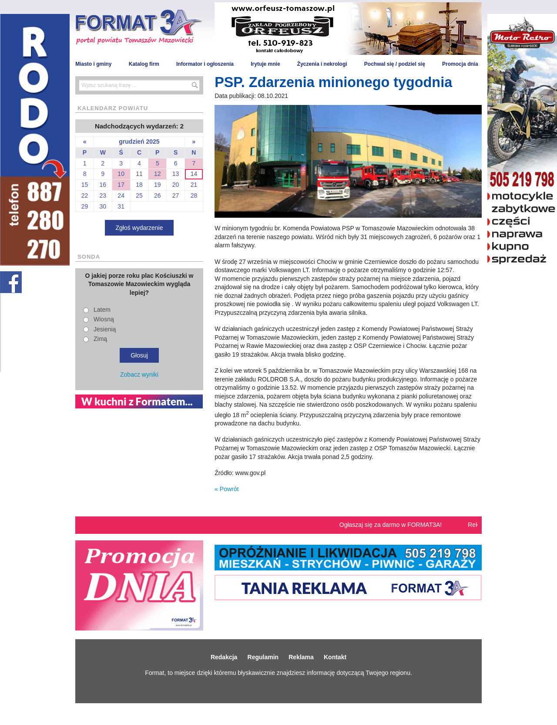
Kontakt (335, 657)
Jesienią (105, 329)
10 (120, 173)
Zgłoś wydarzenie (139, 227)
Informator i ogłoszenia (205, 64)
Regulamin (263, 657)
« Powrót (226, 489)
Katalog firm (144, 64)
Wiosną (104, 319)
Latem (102, 309)
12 (157, 173)
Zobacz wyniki (139, 374)
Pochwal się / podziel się (394, 64)
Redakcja (224, 657)
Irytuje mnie (265, 64)
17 (120, 184)
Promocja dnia (460, 64)
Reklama (301, 657)
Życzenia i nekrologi (322, 64)
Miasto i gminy (93, 64)
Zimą (100, 338)
